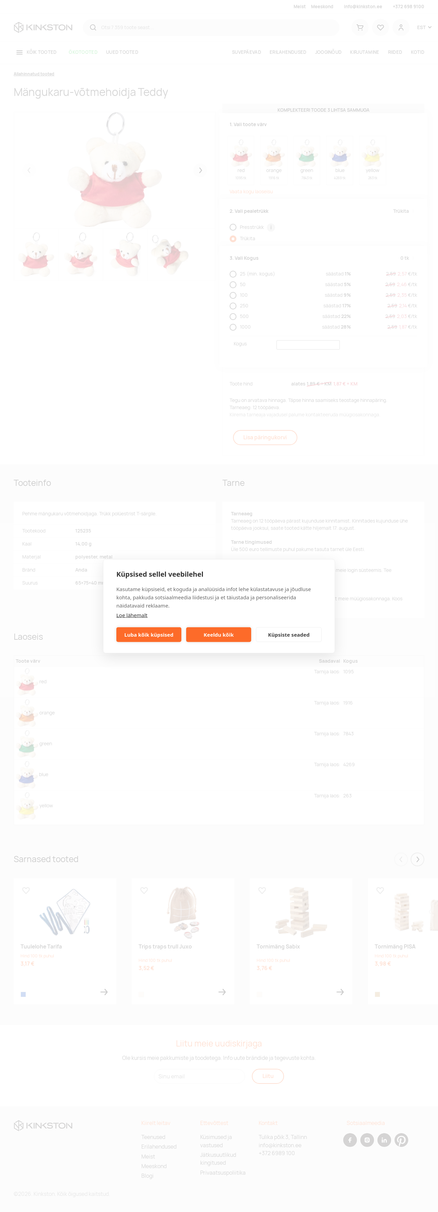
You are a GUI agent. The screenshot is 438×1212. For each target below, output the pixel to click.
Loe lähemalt (131, 614)
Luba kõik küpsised (148, 634)
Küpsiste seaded (289, 634)
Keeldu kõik (219, 634)
